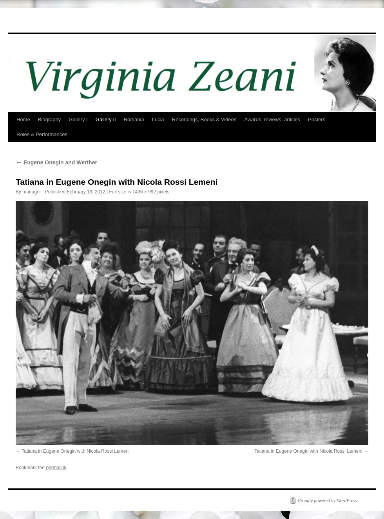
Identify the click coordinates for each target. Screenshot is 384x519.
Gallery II (106, 119)
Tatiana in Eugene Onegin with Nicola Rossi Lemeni (76, 451)
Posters (316, 119)
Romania (134, 119)
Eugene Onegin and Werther (56, 162)
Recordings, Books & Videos (204, 119)
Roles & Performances (41, 134)
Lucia (158, 119)
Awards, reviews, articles (272, 119)
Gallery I (78, 119)
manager (31, 192)
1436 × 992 (144, 192)
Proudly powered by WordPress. (328, 500)
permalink (56, 467)
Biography (49, 119)
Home (23, 119)
